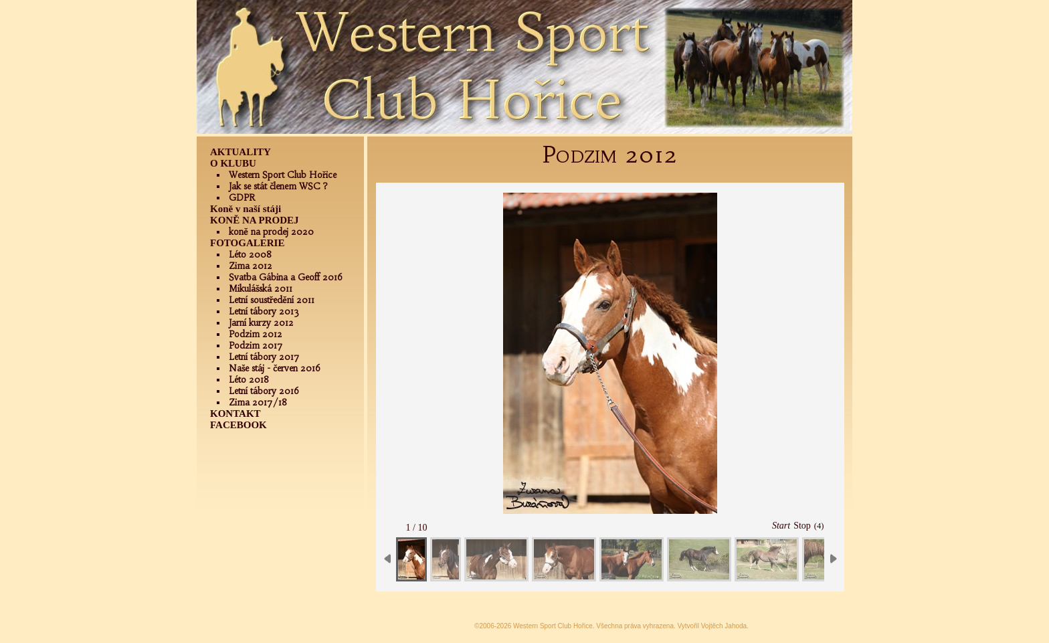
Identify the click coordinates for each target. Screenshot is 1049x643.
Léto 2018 (249, 379)
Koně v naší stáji (245, 208)
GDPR (242, 197)
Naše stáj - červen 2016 (274, 368)
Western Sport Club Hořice (283, 175)
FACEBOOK (238, 425)
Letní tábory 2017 (264, 357)
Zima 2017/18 (258, 402)
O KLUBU (233, 163)
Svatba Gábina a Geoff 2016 (286, 277)
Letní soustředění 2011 (271, 300)
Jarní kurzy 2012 (261, 323)
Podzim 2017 (256, 345)
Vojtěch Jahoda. (725, 626)
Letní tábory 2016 (264, 391)
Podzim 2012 (255, 334)
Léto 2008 (250, 254)
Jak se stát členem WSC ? (278, 186)
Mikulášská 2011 (260, 288)
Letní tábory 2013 (264, 311)
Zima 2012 (250, 266)
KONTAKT (235, 413)
